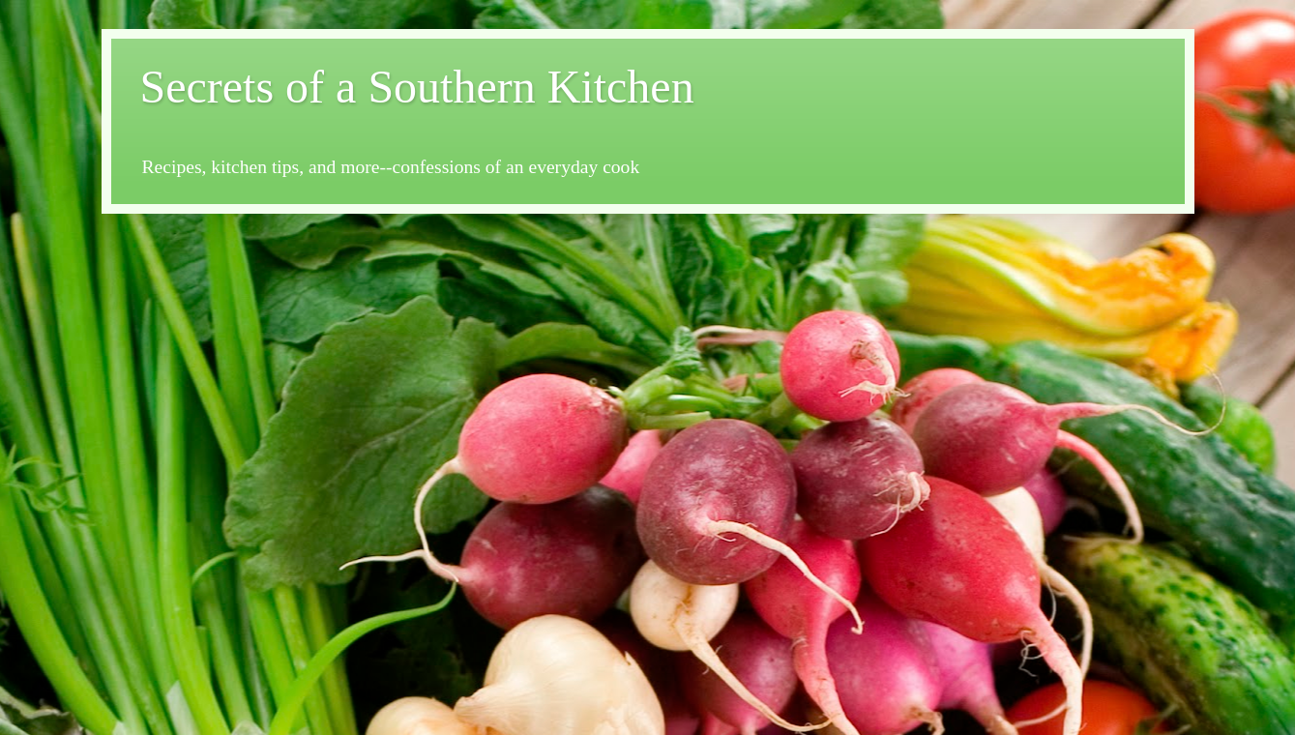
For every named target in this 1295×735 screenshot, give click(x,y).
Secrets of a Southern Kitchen (417, 86)
